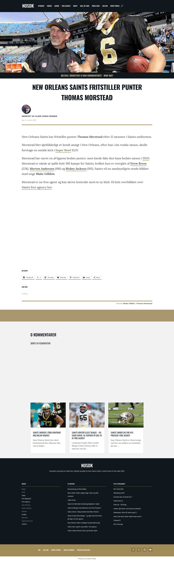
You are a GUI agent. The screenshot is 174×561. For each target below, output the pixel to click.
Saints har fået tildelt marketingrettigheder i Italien (83, 504)
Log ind (105, 6)
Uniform (24, 524)
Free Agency (66, 6)
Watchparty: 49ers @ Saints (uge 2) (125, 512)
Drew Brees (138, 163)
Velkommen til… (119, 501)
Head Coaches (26, 508)
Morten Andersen (42, 169)
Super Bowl (63, 150)
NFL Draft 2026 (118, 489)
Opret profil (115, 6)
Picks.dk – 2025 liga (120, 505)
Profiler (24, 514)
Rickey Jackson (76, 169)
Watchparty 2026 (119, 493)
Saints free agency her (37, 187)
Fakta (23, 495)
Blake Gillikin (129, 303)
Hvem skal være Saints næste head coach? (128, 516)
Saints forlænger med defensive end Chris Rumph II (84, 508)
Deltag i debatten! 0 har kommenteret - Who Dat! (87, 75)
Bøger (24, 489)
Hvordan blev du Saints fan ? (123, 497)
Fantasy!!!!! (117, 520)
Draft (75, 6)
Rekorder (25, 518)
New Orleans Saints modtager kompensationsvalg (84, 523)
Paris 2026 (96, 6)
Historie (24, 511)
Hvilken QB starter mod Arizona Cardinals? (127, 509)
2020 (145, 158)
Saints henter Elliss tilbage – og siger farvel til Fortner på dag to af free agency (87, 435)
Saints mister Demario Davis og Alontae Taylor (83, 531)
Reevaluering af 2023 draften (77, 489)
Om (39, 550)
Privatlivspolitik (83, 550)
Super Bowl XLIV (27, 521)
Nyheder (41, 6)
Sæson (56, 6)
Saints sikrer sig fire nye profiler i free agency (122, 434)
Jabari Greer (72, 500)
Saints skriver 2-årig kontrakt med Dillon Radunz (47, 434)
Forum (49, 6)
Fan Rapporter (26, 499)
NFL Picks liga (118, 524)
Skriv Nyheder (69, 550)
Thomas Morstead (144, 303)
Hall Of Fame (84, 6)
